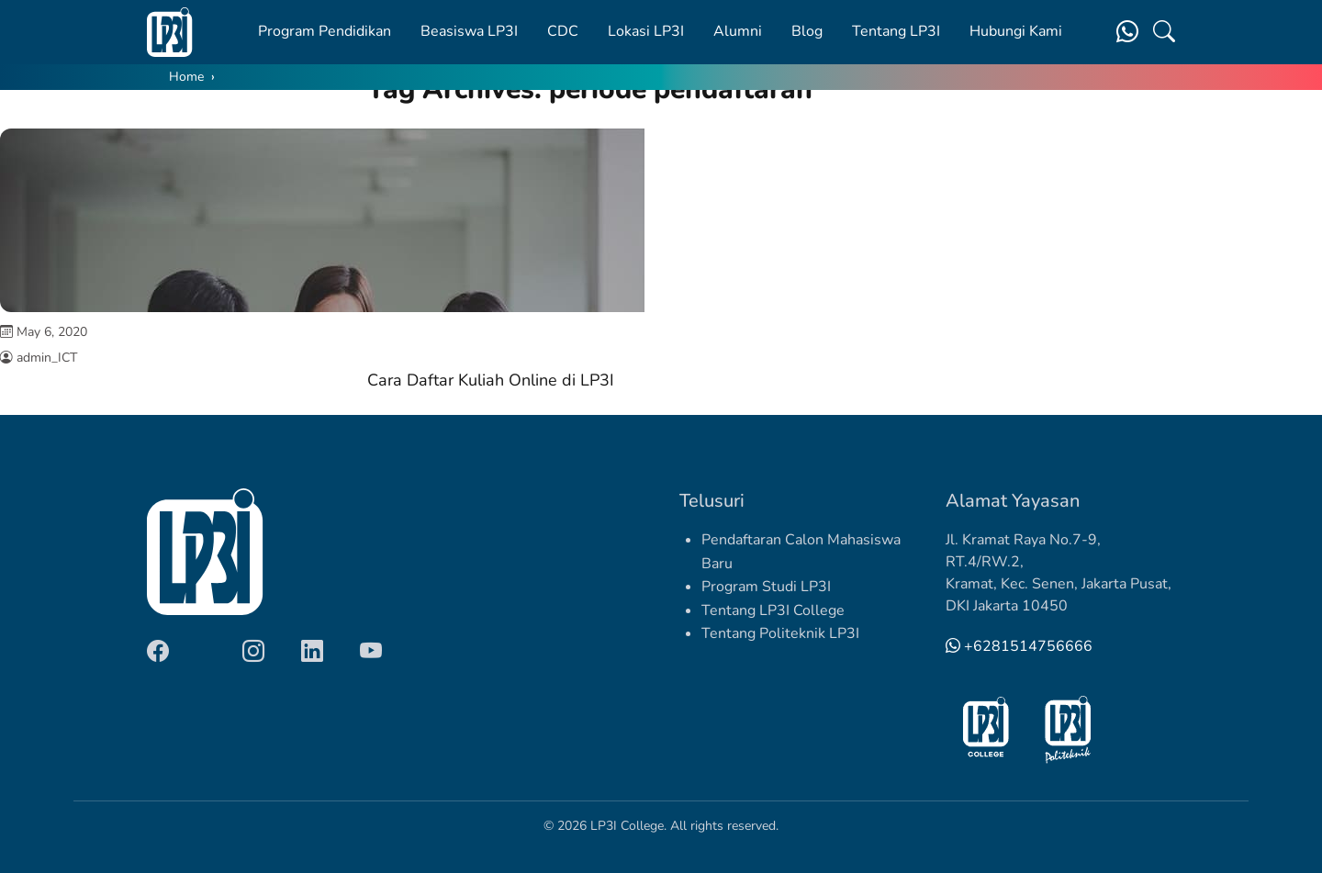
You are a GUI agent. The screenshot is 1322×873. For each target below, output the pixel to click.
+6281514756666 (1019, 646)
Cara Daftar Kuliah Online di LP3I (490, 380)
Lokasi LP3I (646, 31)
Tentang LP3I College (773, 610)
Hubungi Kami (1015, 31)
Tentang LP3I (896, 31)
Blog (807, 31)
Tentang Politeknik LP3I (780, 633)
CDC (562, 31)
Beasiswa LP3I (469, 31)
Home (186, 76)
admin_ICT (47, 357)
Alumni (737, 31)
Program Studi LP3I (766, 586)
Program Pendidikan (324, 31)
